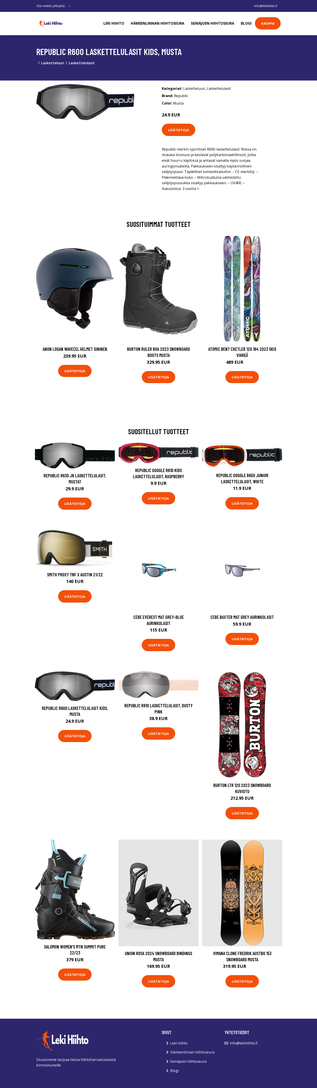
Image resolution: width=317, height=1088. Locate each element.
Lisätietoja (178, 130)
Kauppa (267, 23)
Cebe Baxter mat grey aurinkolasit (242, 617)
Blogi (246, 23)
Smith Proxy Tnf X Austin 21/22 (75, 574)
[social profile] (69, 6)
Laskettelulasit (82, 63)
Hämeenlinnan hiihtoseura (157, 23)
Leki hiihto (113, 23)
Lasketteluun (52, 63)
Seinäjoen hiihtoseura (212, 23)
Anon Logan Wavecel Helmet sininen (75, 349)
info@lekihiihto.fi (265, 6)
